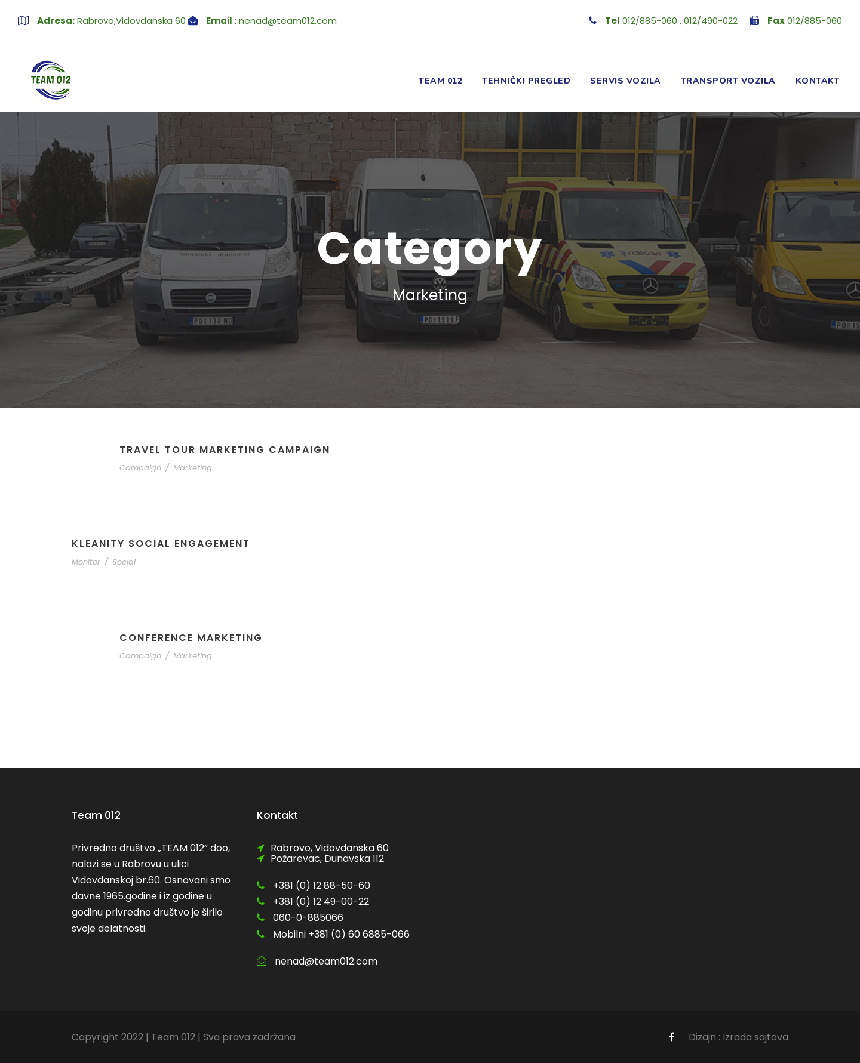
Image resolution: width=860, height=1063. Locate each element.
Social (124, 562)
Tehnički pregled (526, 81)
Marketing (192, 467)
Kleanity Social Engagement (161, 543)
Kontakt (818, 81)
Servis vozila (625, 81)
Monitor (86, 562)
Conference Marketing (191, 638)
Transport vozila (728, 81)
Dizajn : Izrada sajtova (738, 1037)
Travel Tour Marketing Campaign (224, 450)
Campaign (140, 467)
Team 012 (440, 81)
